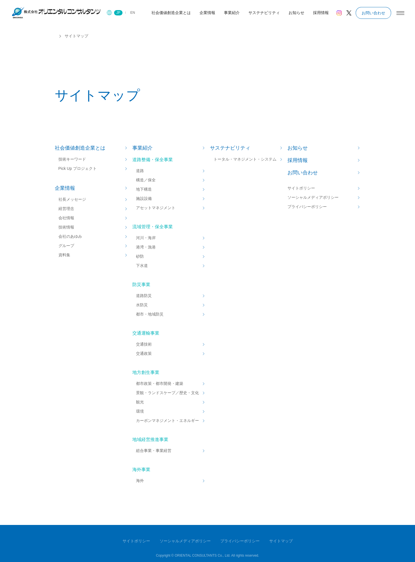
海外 (140, 480)
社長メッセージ (72, 199)
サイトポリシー (301, 188)
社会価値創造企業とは (80, 148)
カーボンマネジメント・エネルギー (167, 420)
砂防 (140, 256)
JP (118, 13)
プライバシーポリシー (307, 206)
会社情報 (66, 218)
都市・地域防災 (150, 314)
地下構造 (144, 189)
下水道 (142, 265)
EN (132, 13)
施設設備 (144, 198)
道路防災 (144, 295)
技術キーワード (72, 159)
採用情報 (297, 160)
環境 (140, 411)
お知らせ (297, 148)
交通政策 (144, 353)
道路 (140, 170)
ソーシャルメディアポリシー (313, 197)
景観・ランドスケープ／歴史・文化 (167, 392)
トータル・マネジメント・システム (245, 159)
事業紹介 (142, 148)
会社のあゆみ (70, 236)
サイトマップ (281, 542)
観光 (140, 402)
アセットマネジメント (155, 207)
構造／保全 (146, 180)
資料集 (64, 255)
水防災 (142, 305)
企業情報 (65, 188)
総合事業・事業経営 (153, 450)
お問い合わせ (373, 13)
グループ (66, 245)
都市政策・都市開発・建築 (159, 383)
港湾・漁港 (146, 247)
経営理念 (66, 208)
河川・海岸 (146, 238)
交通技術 (144, 344)
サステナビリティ (230, 148)
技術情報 (66, 227)
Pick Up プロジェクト (77, 168)
